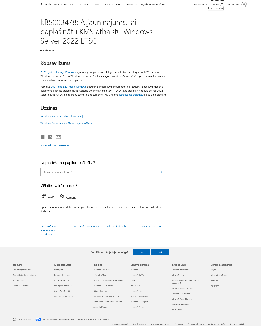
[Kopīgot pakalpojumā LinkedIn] (49, 136)
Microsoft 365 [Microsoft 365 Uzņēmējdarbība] (136, 291)
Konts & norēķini (116, 4)
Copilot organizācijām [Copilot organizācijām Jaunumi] (22, 269)
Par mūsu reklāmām (196, 324)
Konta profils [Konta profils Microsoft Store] (59, 269)
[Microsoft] (24, 4)
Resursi (133, 4)
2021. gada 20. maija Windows (58, 72)
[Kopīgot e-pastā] (57, 136)
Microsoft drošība (117, 226)
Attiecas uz (48, 50)
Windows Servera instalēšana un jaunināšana (66, 123)
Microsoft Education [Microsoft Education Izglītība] (101, 269)
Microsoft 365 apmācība (88, 226)
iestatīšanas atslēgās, (131, 94)
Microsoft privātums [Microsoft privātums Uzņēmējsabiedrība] (219, 275)
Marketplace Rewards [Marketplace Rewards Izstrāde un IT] (180, 304)
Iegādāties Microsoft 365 (157, 4)
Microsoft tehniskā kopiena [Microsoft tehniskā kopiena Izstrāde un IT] (182, 288)
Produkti (85, 4)
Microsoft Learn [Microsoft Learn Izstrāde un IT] (178, 275)
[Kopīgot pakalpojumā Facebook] (42, 136)
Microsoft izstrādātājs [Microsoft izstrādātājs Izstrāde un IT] (180, 269)
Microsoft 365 (60, 4)
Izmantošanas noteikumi (160, 324)
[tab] (49, 197)
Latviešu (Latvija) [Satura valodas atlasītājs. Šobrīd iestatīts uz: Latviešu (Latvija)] (24, 319)
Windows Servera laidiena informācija (62, 116)
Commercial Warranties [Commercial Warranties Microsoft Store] (63, 296)
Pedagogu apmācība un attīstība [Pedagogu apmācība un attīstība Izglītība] (106, 296)
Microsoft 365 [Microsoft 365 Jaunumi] (18, 280)
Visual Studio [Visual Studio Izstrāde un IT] (177, 309)
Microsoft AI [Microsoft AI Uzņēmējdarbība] (135, 269)
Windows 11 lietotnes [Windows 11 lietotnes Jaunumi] (21, 285)
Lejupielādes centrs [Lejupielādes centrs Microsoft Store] (62, 275)
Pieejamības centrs (150, 226)
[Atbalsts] (45, 4)
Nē (160, 252)
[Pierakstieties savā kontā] (237, 4)
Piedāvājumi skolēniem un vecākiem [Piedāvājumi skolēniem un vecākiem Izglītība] (107, 301)
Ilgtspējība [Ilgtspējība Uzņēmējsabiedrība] (215, 285)
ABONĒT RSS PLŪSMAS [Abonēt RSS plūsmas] (56, 145)
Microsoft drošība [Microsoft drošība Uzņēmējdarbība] (137, 275)
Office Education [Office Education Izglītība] (100, 291)
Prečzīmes (179, 324)
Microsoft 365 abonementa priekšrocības (48, 230)
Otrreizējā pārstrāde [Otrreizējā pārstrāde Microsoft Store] (62, 291)
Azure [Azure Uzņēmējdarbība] (132, 280)
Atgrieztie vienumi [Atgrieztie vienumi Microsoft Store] (61, 280)
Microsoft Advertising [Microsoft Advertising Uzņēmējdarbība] (139, 296)
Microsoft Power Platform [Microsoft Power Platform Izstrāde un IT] (182, 299)
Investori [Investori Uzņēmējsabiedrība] (214, 280)
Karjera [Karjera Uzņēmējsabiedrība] (214, 269)
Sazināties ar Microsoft (119, 324)
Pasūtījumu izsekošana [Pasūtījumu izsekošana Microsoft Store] (63, 285)
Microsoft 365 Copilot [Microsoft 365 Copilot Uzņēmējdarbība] (139, 301)
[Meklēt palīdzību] (217, 4)
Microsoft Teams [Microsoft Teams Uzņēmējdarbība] (137, 307)
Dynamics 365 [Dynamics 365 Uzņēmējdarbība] (136, 285)
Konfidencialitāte (139, 324)
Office (74, 4)
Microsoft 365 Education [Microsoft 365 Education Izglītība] (103, 285)
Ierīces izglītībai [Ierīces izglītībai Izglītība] (99, 275)
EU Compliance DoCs (216, 324)
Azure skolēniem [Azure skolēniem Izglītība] (100, 307)
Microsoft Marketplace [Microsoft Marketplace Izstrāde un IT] (181, 293)
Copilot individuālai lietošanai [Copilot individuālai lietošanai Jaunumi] (25, 275)
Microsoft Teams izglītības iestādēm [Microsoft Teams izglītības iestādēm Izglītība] (108, 280)
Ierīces (98, 4)
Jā (141, 252)
